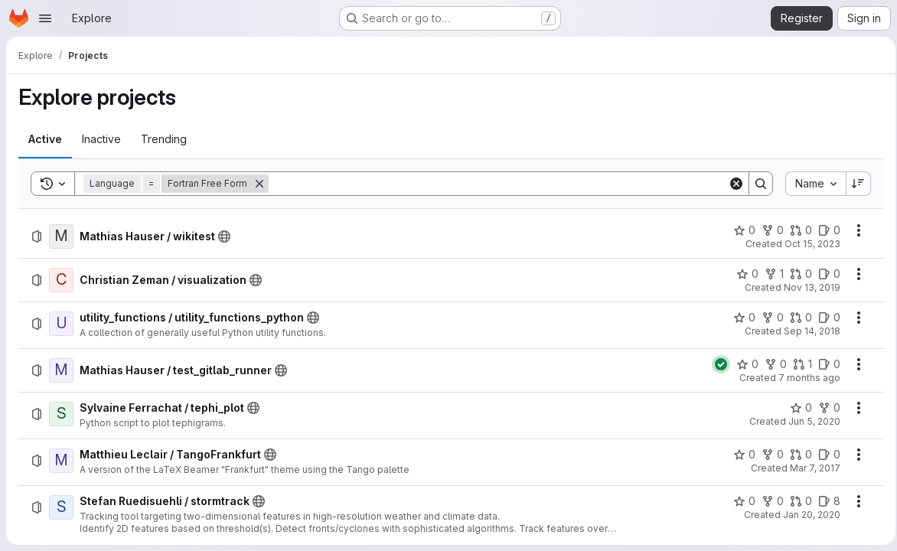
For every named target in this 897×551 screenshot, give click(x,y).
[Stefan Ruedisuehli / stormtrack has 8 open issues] (825, 501)
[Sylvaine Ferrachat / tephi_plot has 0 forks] (825, 408)
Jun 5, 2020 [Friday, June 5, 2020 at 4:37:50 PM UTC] (810, 421)
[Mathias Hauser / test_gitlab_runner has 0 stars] (743, 364)
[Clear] (731, 183)
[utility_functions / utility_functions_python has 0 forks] (768, 317)
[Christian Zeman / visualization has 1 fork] (769, 274)
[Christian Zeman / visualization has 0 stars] (743, 274)
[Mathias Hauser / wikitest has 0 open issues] (825, 230)
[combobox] (811, 183)
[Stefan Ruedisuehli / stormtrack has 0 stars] (740, 501)
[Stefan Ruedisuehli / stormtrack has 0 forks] (768, 501)
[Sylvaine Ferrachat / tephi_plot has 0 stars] (796, 408)
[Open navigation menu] (45, 18)
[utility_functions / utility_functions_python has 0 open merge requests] (796, 317)
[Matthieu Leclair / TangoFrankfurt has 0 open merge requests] (796, 454)
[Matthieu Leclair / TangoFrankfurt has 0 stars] (740, 454)
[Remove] (259, 183)
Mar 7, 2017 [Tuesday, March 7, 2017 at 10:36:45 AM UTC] (810, 468)
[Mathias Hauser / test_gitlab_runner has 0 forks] (771, 364)
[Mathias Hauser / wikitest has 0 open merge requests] (796, 230)
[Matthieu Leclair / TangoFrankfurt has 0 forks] (768, 454)
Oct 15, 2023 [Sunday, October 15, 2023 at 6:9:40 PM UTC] (808, 243)
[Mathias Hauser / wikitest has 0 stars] (740, 230)
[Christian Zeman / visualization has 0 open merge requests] (796, 274)
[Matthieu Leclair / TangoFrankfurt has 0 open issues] (825, 454)
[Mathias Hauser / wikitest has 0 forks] (768, 230)
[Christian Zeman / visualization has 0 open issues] (825, 274)
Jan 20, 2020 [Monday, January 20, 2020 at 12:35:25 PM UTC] (807, 514)
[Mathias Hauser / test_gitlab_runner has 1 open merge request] (797, 364)
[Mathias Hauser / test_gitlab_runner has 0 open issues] (825, 364)
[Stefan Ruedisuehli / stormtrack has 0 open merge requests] (796, 501)
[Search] (496, 183)
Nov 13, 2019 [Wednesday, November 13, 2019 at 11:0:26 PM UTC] (807, 287)
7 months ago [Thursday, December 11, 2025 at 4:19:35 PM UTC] (805, 377)
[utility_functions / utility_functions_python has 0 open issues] (825, 317)
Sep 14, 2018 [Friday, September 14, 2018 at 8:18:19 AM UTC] (807, 331)
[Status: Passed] (716, 364)
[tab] (45, 139)
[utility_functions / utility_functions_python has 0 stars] (740, 317)
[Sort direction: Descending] (854, 183)
